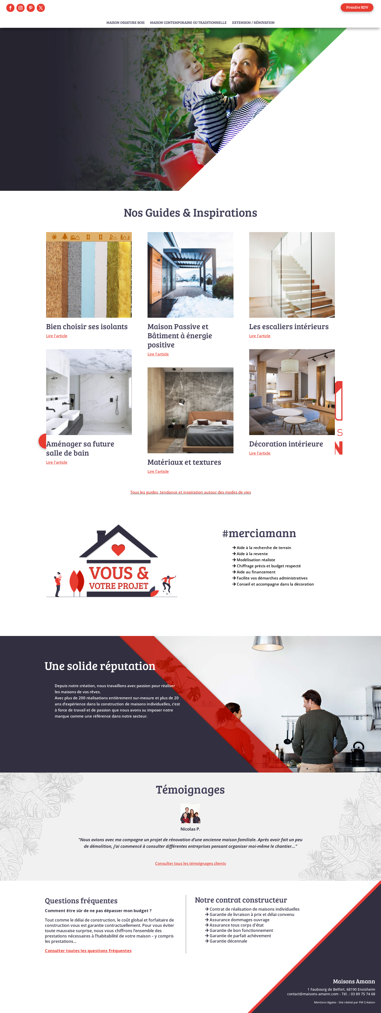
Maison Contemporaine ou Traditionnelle (188, 23)
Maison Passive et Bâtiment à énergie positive (180, 335)
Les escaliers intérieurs (289, 326)
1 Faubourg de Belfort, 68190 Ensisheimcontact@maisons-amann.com (331, 991)
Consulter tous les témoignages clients (190, 863)
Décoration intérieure (286, 443)
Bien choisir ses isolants (87, 326)
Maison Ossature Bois (125, 23)
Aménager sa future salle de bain (80, 448)
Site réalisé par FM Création (357, 1002)
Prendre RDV (357, 7)
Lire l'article (56, 335)
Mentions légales (325, 1002)
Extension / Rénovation (253, 23)
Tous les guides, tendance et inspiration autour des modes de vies (190, 492)
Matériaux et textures (184, 462)
